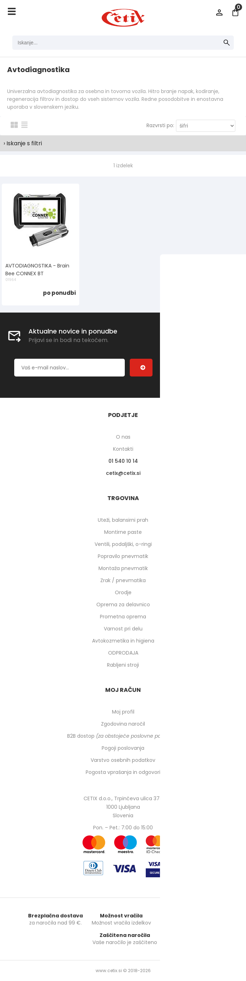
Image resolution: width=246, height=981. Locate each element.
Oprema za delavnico (123, 604)
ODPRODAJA (123, 652)
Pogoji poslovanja (123, 748)
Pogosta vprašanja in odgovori (123, 772)
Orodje (123, 592)
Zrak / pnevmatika (123, 580)
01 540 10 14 (123, 461)
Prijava (219, 12)
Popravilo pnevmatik (123, 556)
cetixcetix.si (123, 473)
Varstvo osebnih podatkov (123, 760)
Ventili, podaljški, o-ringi (123, 544)
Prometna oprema (123, 616)
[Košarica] (235, 12)
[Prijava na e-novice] (141, 367)
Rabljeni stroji (123, 664)
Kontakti (123, 448)
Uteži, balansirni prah (123, 520)
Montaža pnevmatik (123, 568)
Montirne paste (123, 532)
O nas (123, 436)
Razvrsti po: (160, 125)
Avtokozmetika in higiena (123, 640)
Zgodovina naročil (123, 723)
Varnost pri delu (123, 628)
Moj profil (123, 711)
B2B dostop (123, 735)
